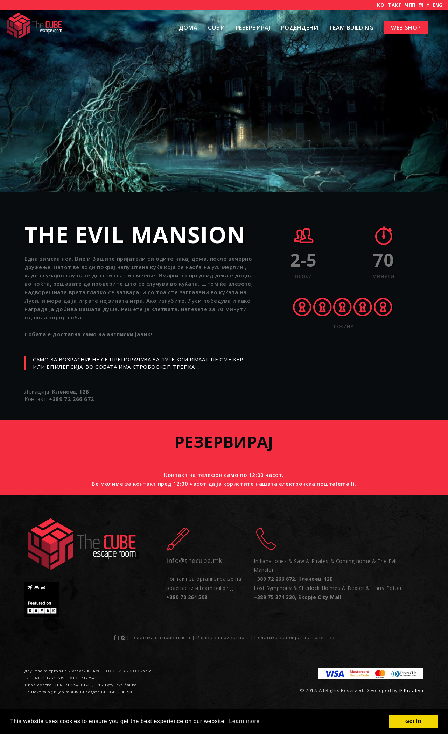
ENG (438, 5)
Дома (188, 27)
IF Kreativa (411, 690)
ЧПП (410, 5)
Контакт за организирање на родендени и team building (203, 588)
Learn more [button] (244, 721)
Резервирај (253, 27)
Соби (216, 27)
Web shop (406, 27)
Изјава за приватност (223, 637)
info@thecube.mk (194, 560)
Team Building (351, 27)
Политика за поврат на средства (294, 637)
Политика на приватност (161, 637)
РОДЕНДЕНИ (299, 27)
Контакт (389, 5)
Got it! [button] (413, 721)
